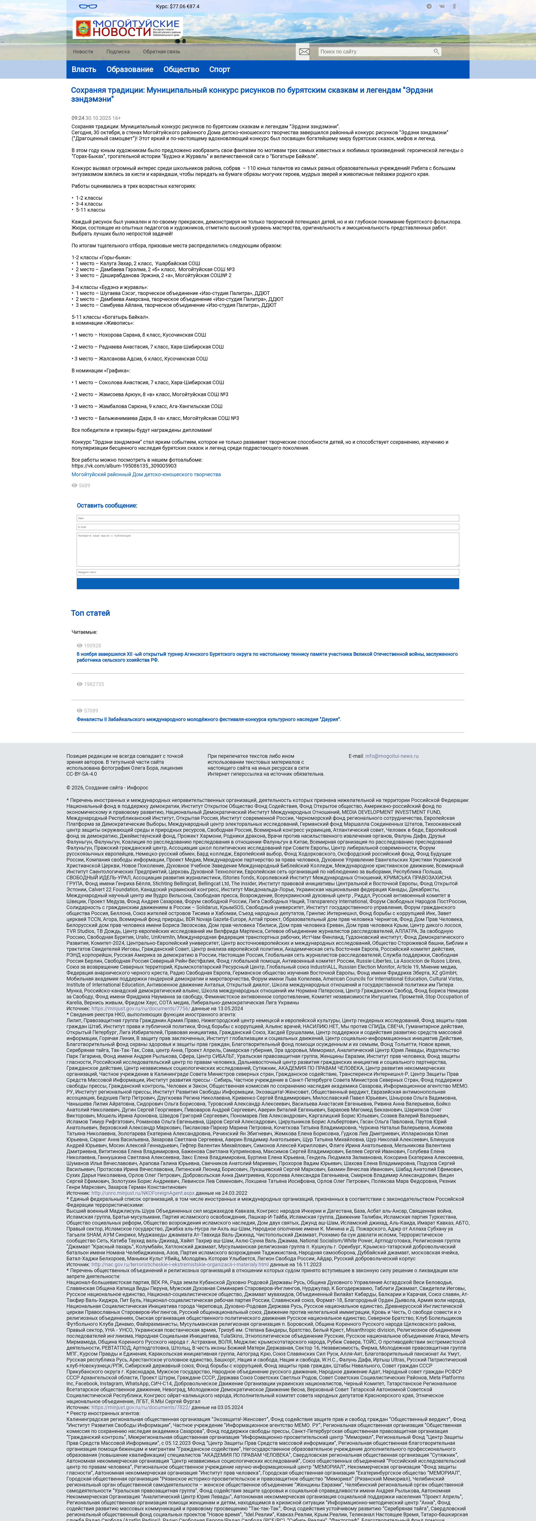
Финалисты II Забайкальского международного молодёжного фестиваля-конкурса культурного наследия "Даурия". (209, 725)
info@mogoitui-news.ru (392, 762)
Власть (84, 69)
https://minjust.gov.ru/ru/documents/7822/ (140, 1414)
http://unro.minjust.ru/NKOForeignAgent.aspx (142, 1199)
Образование (129, 69)
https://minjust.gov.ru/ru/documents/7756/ (140, 1015)
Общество (181, 69)
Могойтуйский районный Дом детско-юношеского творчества (146, 474)
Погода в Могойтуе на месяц (126, 4)
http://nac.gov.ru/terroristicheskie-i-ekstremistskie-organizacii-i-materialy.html (180, 1271)
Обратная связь (161, 52)
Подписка (118, 52)
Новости (83, 52)
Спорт (219, 69)
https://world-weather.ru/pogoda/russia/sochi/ (126, 8)
